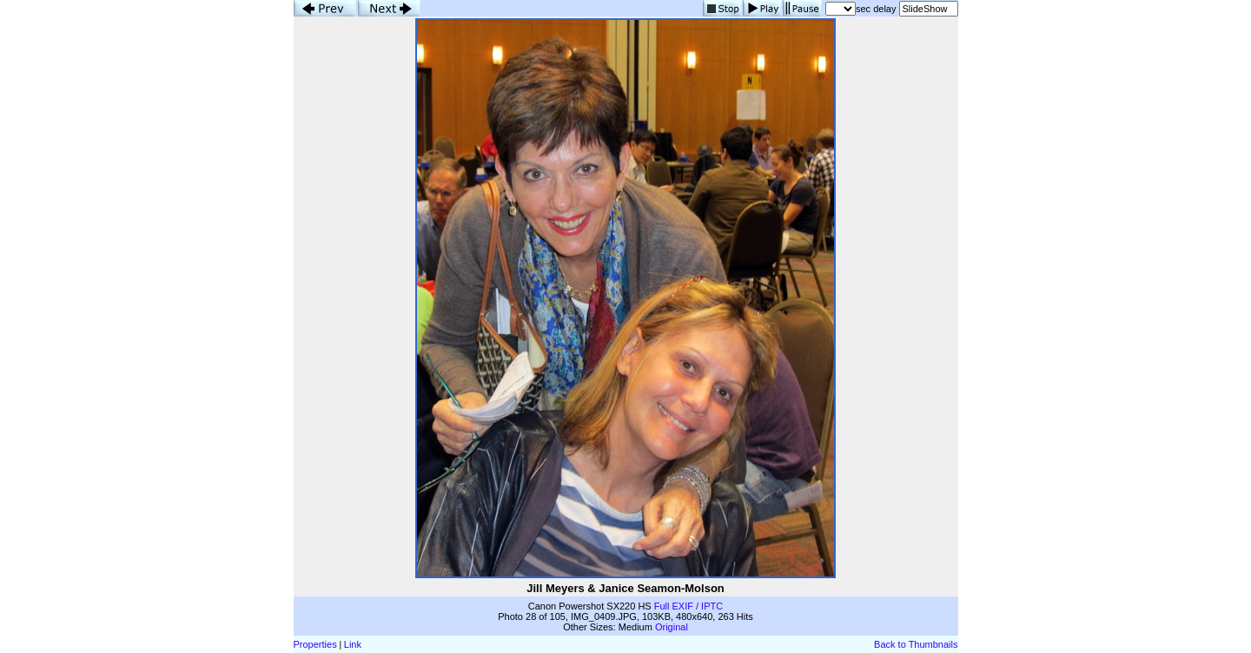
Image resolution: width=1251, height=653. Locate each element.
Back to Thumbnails (915, 644)
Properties (315, 644)
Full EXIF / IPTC (688, 606)
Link (352, 644)
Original (671, 627)
